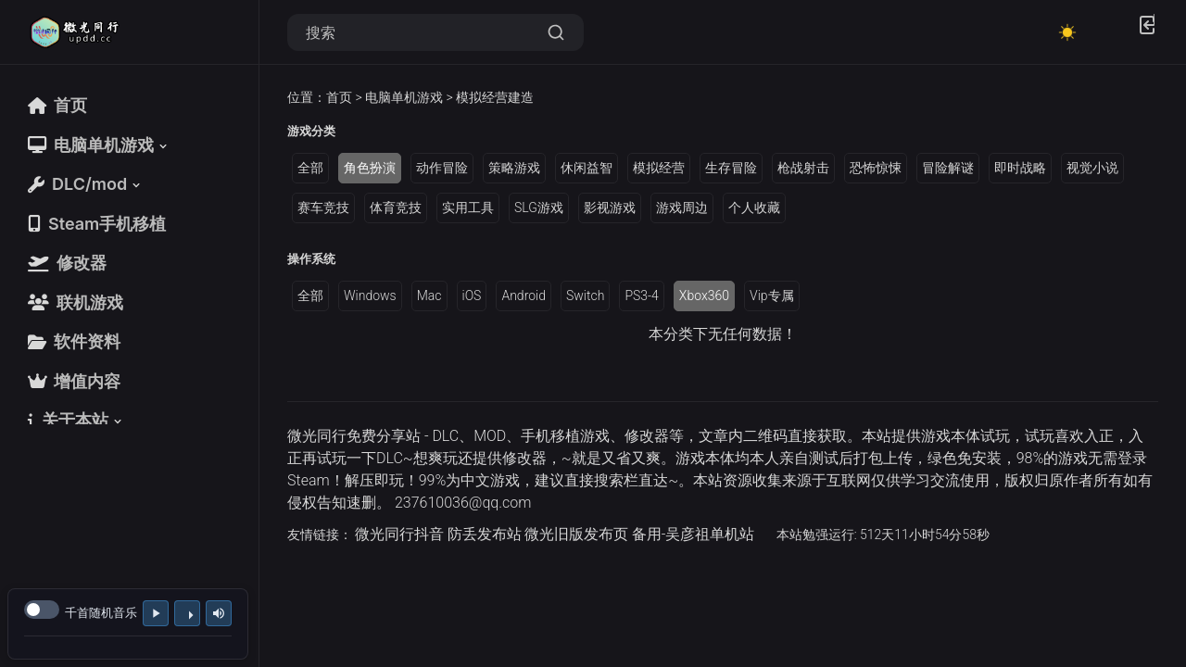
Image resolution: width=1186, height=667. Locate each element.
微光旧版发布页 (576, 534)
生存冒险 (731, 167)
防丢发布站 (485, 534)
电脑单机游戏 (404, 97)
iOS (472, 295)
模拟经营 (659, 167)
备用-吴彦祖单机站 (693, 534)
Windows (370, 295)
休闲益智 (586, 167)
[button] (99, 144)
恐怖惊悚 (876, 167)
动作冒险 (442, 167)
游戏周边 (682, 207)
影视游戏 (610, 207)
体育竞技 (396, 207)
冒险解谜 (948, 167)
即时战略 (1020, 167)
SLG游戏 (538, 207)
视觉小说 (1092, 167)
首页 (339, 97)
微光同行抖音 (399, 534)
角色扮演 (370, 167)
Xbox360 (704, 295)
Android (523, 295)
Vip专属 (772, 295)
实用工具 (468, 207)
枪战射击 (803, 167)
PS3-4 (641, 295)
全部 (310, 167)
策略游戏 (514, 167)
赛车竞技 (323, 207)
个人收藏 (754, 207)
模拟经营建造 (495, 97)
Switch (585, 295)
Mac (429, 295)
